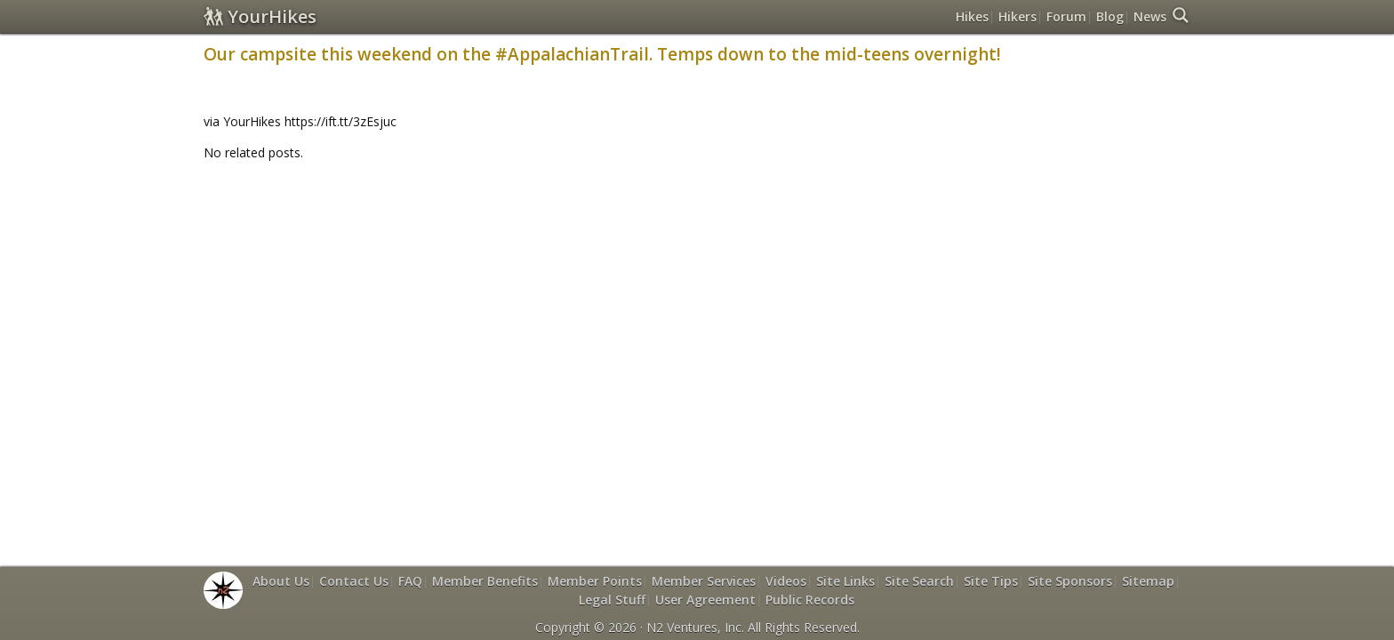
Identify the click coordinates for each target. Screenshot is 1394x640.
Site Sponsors (1070, 580)
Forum (1066, 16)
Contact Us (354, 580)
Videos (785, 580)
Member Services (704, 580)
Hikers (1017, 16)
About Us (280, 580)
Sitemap (1148, 580)
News (1150, 16)
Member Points (595, 580)
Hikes (972, 16)
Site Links (845, 580)
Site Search (919, 580)
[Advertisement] (697, 216)
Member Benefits (485, 580)
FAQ (410, 580)
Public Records (809, 599)
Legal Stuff (612, 599)
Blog (1110, 16)
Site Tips (991, 580)
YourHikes (260, 16)
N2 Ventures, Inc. (695, 627)
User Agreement (705, 599)
